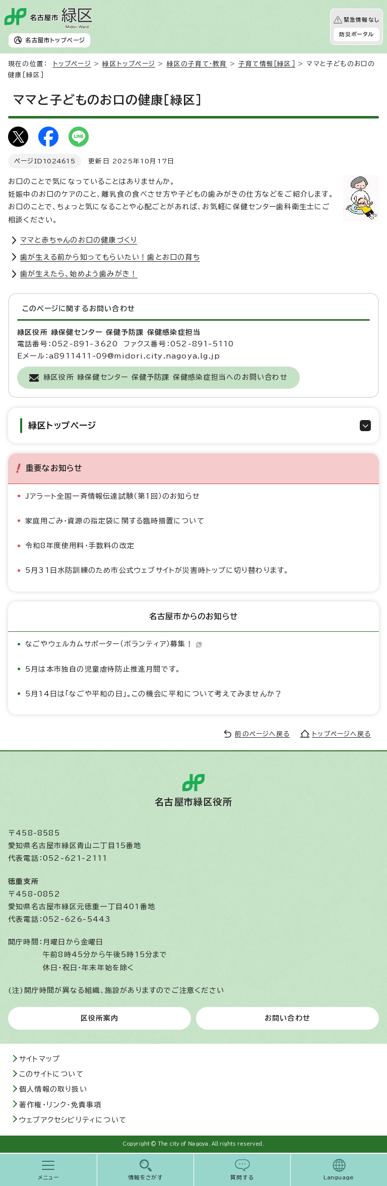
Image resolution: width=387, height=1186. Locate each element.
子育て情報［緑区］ (266, 64)
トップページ (72, 64)
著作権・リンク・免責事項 (60, 1104)
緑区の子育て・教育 (197, 64)
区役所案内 (100, 1018)
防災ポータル (356, 34)
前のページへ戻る (262, 734)
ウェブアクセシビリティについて (72, 1119)
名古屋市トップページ (55, 40)
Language (339, 1177)
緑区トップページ (128, 64)
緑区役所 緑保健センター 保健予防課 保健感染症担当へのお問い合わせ (165, 377)
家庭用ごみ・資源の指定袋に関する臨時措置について (115, 520)
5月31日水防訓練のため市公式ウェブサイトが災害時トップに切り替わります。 (157, 570)
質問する (242, 1177)
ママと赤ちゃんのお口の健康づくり (78, 240)
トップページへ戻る (341, 734)
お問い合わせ (287, 1018)
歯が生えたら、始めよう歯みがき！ (79, 273)
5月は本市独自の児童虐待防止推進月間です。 (102, 669)
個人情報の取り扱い (53, 1089)
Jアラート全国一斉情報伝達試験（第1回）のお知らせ (112, 496)
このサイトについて (51, 1074)
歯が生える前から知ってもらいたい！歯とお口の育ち (110, 257)
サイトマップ (39, 1058)
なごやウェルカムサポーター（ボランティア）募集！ (113, 643)
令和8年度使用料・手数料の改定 (80, 545)
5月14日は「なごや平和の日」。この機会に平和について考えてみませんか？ (153, 693)
